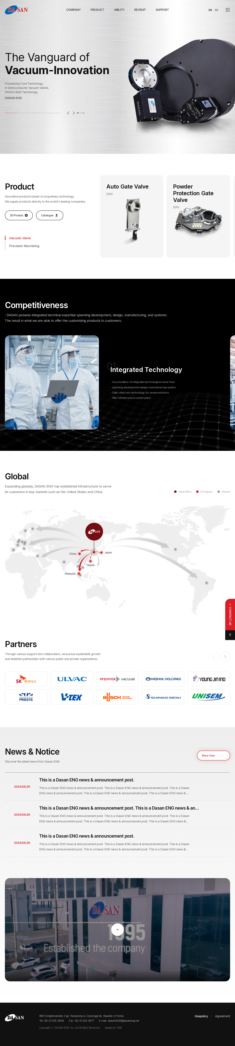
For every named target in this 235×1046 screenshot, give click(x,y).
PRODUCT (97, 9)
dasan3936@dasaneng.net (123, 1020)
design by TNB (113, 1027)
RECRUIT (140, 9)
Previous (69, 113)
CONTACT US (230, 616)
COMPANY (73, 9)
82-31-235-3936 (54, 1020)
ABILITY (119, 9)
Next (73, 113)
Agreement (222, 1016)
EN (210, 10)
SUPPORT (162, 9)
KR (216, 10)
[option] (117, 77)
